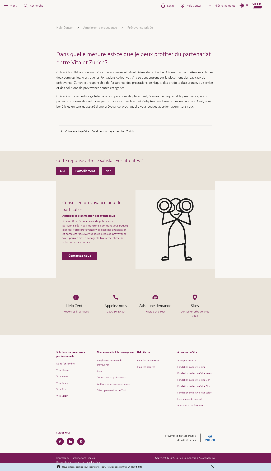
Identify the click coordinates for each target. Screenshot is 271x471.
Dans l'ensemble (65, 363)
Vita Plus (61, 389)
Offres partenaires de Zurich (112, 390)
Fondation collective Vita (191, 366)
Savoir (100, 370)
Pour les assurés (146, 366)
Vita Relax (62, 382)
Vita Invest (62, 376)
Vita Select (62, 395)
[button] (10, 5)
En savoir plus (135, 467)
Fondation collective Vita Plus (193, 386)
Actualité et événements (191, 405)
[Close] (213, 467)
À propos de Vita (186, 360)
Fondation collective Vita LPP (193, 379)
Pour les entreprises (148, 360)
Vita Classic (62, 369)
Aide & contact (244, 460)
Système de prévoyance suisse (113, 383)
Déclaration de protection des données (78, 461)
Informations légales (83, 457)
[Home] (260, 5)
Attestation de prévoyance (111, 377)
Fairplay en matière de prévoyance (109, 362)
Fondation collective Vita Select (194, 392)
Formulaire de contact (189, 398)
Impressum (62, 457)
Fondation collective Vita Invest (194, 373)
